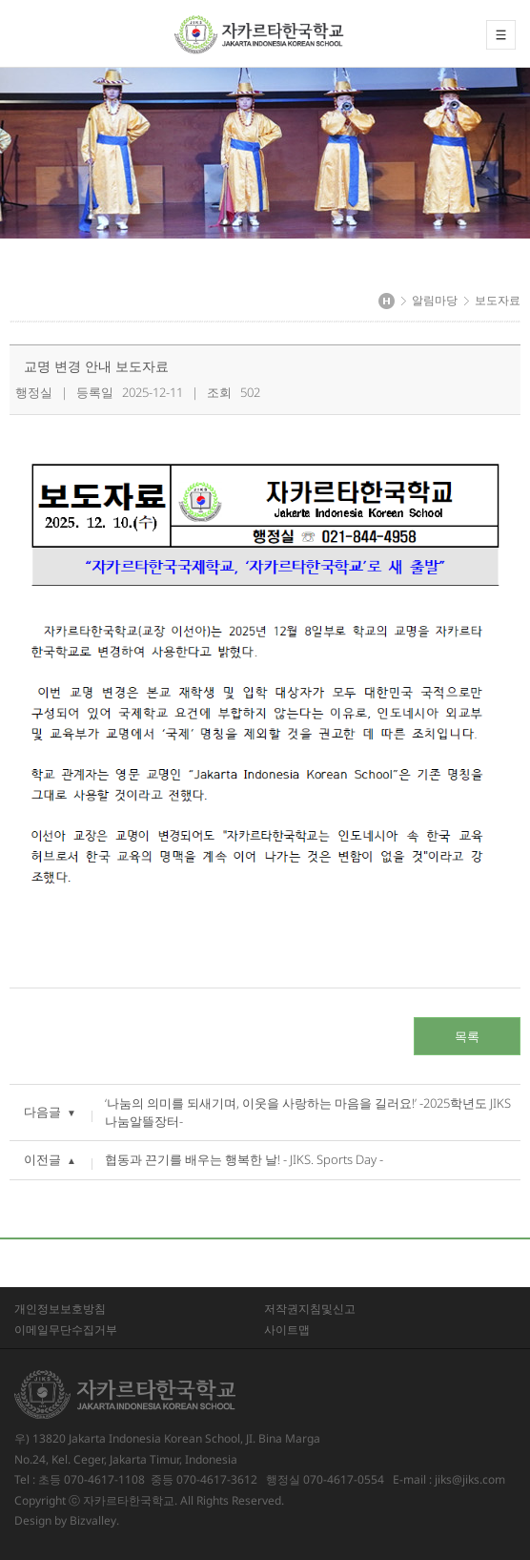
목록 (467, 1036)
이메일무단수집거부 (65, 1329)
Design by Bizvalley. (66, 1520)
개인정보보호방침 (60, 1308)
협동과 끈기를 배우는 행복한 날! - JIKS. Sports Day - (244, 1159)
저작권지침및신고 (310, 1308)
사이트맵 (287, 1329)
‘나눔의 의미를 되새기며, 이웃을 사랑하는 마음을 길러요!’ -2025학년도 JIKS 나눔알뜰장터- (308, 1112)
